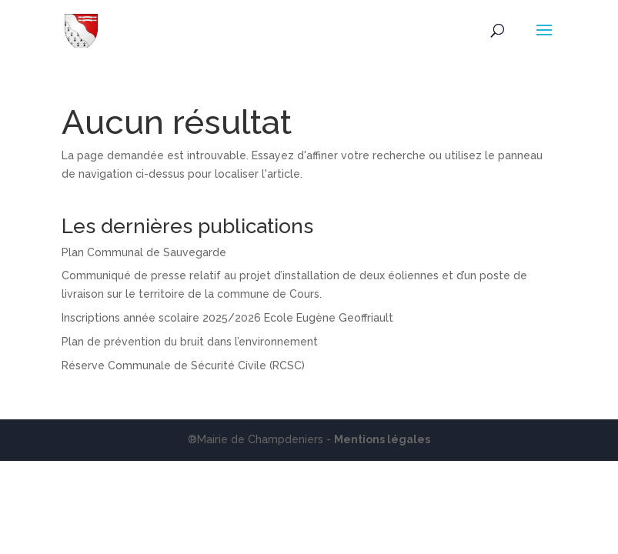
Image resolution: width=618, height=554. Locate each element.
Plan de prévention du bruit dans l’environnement (190, 341)
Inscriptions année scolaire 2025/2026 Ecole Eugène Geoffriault (227, 318)
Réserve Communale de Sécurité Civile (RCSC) (183, 365)
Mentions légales (382, 439)
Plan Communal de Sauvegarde (144, 252)
